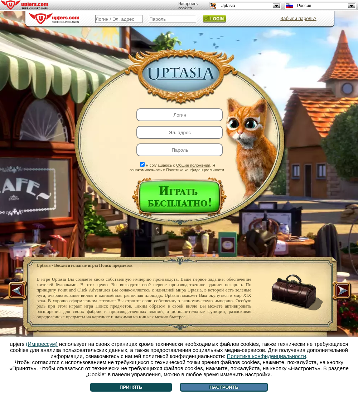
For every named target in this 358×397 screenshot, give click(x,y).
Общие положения (193, 165)
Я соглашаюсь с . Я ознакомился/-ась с (177, 167)
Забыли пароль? (298, 18)
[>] (341, 291)
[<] (18, 291)
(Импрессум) (42, 344)
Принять (131, 387)
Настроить (223, 387)
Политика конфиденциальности (195, 170)
